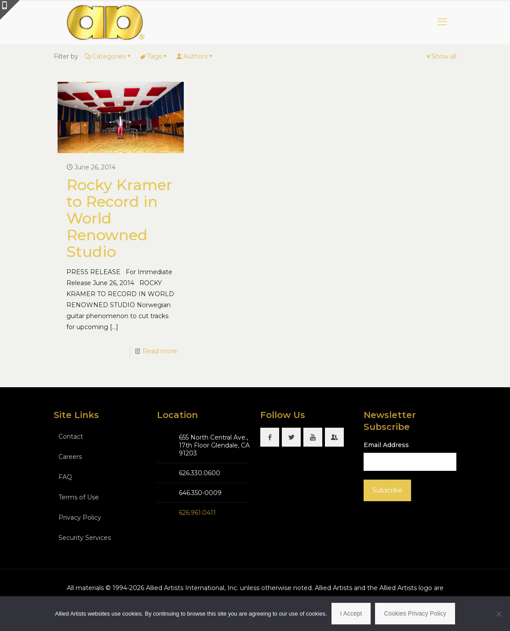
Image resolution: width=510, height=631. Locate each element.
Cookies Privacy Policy (415, 613)
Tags (154, 56)
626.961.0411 (197, 513)
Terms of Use (78, 497)
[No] (499, 613)
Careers (70, 457)
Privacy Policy (79, 517)
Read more (159, 351)
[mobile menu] (442, 22)
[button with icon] (269, 437)
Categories (108, 56)
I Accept (351, 613)
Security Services (84, 538)
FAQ (65, 477)
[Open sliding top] (10, 10)
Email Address (386, 445)
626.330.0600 (199, 473)
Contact (70, 436)
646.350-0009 (200, 493)
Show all (440, 56)
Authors (195, 56)
